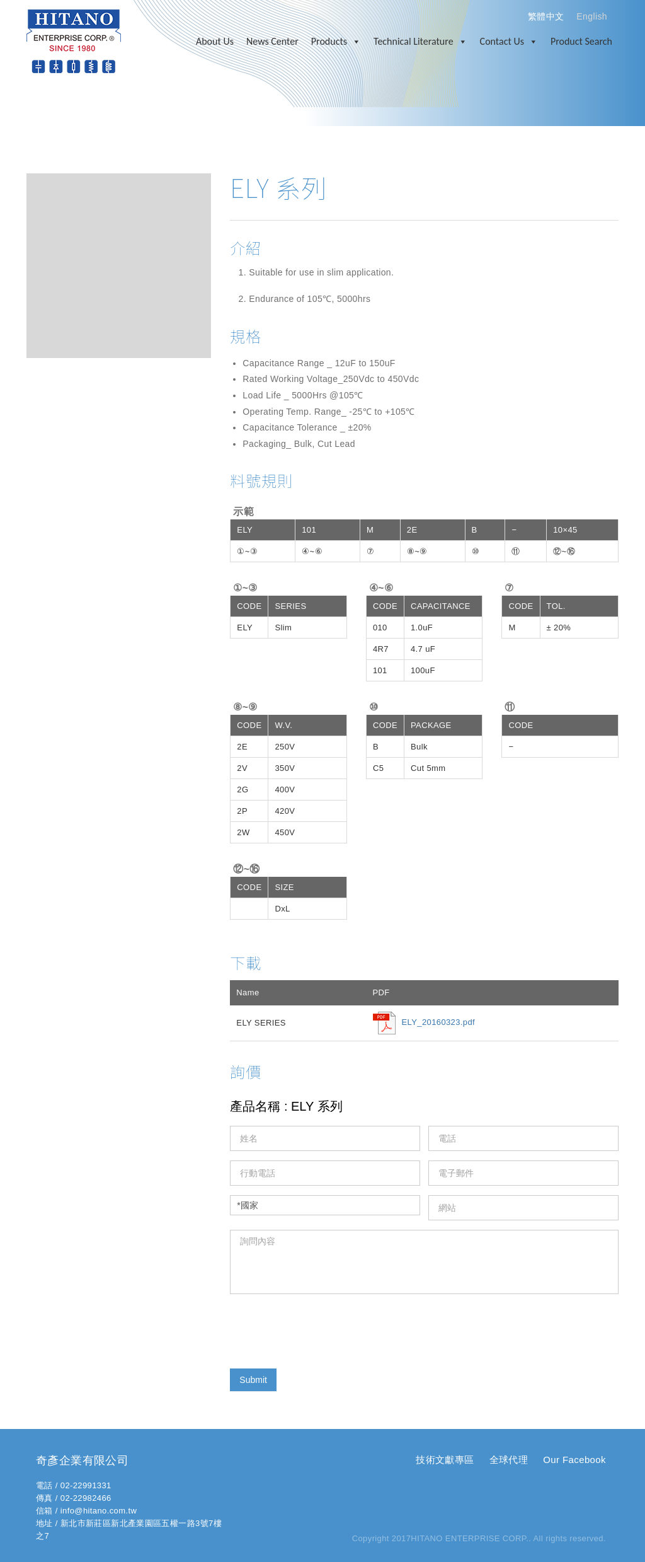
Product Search (581, 41)
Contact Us (509, 41)
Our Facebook (574, 1459)
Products (336, 41)
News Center (272, 41)
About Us (215, 41)
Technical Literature (420, 41)
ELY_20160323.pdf (439, 1022)
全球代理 (508, 1459)
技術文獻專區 (445, 1459)
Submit (253, 1380)
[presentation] (325, 1328)
